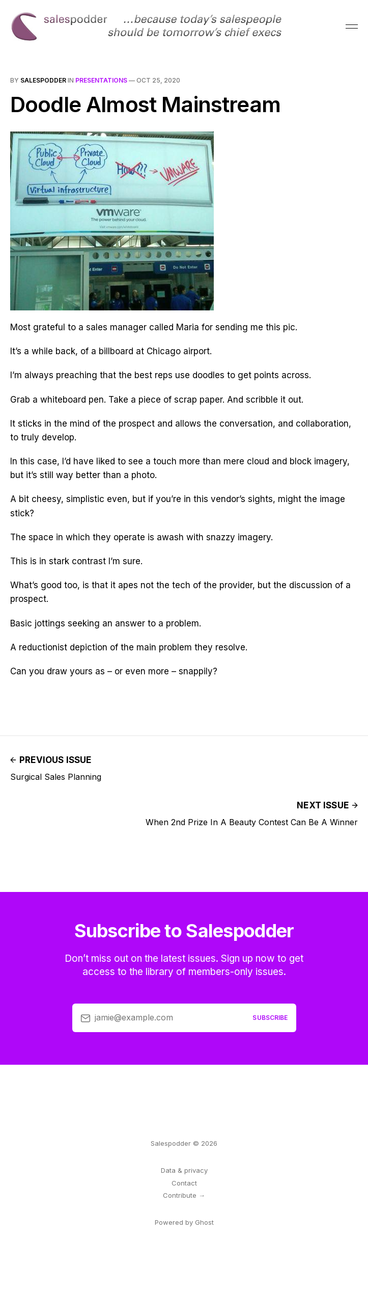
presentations (101, 80)
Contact (184, 1183)
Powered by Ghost (184, 1222)
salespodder (43, 80)
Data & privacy (184, 1170)
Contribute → (184, 1195)
